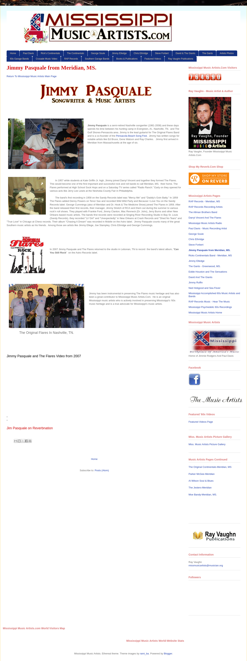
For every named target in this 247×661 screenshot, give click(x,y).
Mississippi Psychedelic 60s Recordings (210, 307)
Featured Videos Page (201, 421)
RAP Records (71, 58)
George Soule (98, 53)
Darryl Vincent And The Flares (205, 217)
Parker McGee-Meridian (202, 474)
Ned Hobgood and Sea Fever (204, 288)
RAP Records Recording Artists (205, 206)
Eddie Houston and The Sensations (208, 271)
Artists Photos (227, 53)
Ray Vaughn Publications (180, 58)
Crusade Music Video (46, 58)
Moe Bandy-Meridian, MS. (203, 494)
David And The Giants (200, 277)
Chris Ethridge (141, 53)
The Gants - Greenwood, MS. (205, 266)
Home (13, 53)
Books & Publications (127, 58)
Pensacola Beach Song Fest (131, 135)
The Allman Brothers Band (203, 212)
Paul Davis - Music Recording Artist (208, 228)
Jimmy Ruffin (196, 282)
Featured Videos (153, 58)
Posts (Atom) (102, 470)
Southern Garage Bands (97, 58)
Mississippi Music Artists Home (205, 312)
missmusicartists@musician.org (206, 565)
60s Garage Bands (19, 58)
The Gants (207, 53)
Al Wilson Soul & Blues (201, 480)
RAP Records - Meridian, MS (204, 201)
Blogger (168, 653)
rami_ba (144, 653)
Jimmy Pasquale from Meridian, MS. (209, 250)
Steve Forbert (162, 53)
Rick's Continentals (50, 53)
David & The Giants (185, 53)
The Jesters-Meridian (200, 487)
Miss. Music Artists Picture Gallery (207, 444)
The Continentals (75, 53)
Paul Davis (28, 53)
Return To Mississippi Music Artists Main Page (32, 76)
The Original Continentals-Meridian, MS (210, 467)
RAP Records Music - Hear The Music (209, 301)
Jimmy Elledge (119, 53)
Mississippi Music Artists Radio (205, 223)
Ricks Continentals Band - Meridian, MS (210, 255)
